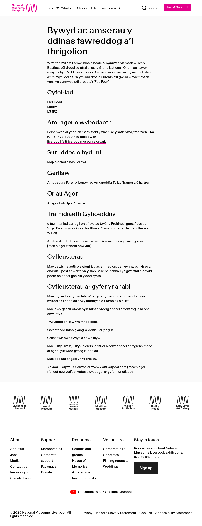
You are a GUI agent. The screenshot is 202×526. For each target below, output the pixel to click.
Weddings (110, 466)
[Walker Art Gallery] (128, 403)
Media (15, 461)
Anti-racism (81, 472)
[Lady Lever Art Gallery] (183, 403)
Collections (97, 8)
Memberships (51, 449)
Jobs (14, 455)
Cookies (145, 513)
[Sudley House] (155, 403)
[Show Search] (150, 8)
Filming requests (116, 461)
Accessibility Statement (173, 513)
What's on (68, 8)
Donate (46, 472)
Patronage (49, 466)
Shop (121, 8)
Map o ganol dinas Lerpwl (66, 162)
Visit (51, 8)
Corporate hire (114, 449)
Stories (82, 8)
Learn (112, 8)
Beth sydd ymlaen (96, 132)
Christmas (111, 455)
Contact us (18, 466)
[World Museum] (46, 403)
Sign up (146, 468)
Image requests (84, 478)
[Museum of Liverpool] (19, 403)
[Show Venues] (57, 8)
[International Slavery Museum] (74, 403)
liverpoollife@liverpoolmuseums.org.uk (76, 141)
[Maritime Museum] (101, 403)
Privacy (86, 513)
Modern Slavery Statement (115, 513)
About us (17, 449)
